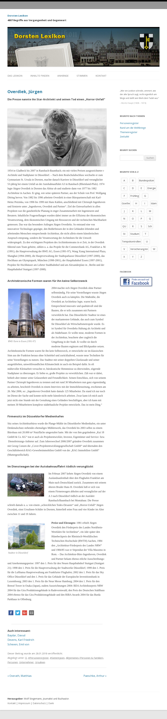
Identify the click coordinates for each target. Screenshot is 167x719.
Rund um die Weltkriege (133, 127)
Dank (51, 703)
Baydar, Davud (16, 635)
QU (124, 226)
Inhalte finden (39, 75)
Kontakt (101, 75)
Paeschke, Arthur (95, 676)
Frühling (134, 195)
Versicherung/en (139, 249)
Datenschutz (39, 703)
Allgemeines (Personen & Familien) (84, 657)
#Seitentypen (57, 657)
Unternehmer (26, 662)
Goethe (126, 203)
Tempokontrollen (131, 241)
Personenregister (129, 123)
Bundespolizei (146, 180)
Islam (154, 203)
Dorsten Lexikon (18, 15)
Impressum (24, 703)
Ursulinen (40, 662)
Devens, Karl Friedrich (21, 640)
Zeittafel (124, 136)
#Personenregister (38, 657)
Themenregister (128, 132)
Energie (151, 188)
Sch (150, 226)
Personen (13, 662)
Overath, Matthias (20, 676)
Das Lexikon (15, 75)
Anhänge (62, 75)
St (124, 233)
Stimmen (82, 75)
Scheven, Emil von (18, 644)
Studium (134, 233)
